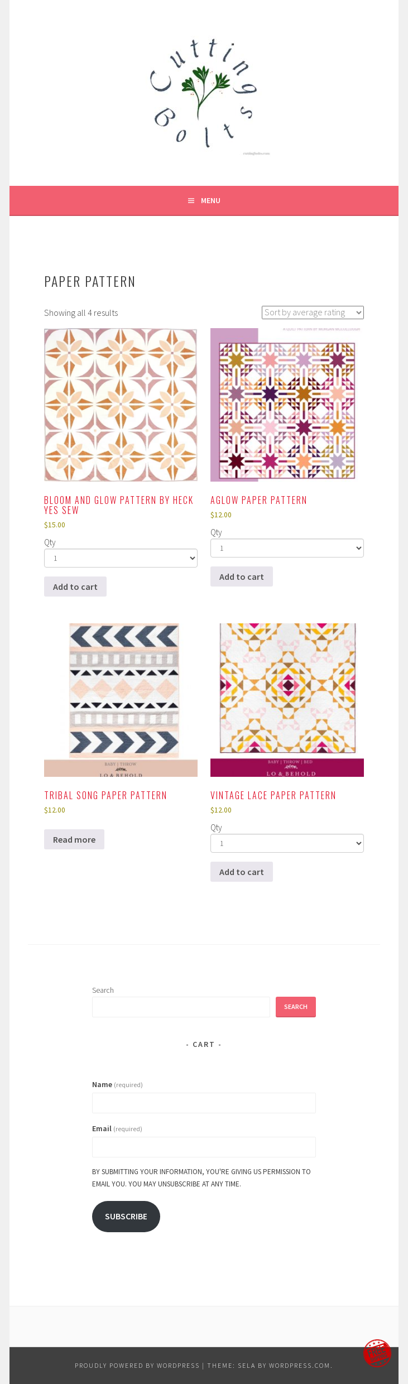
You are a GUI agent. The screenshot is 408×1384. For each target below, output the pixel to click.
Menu (210, 200)
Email (117, 1128)
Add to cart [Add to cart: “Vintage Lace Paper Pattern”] (241, 871)
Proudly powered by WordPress (137, 1365)
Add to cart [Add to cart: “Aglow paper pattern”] (241, 576)
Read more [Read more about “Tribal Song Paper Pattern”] (74, 839)
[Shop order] (313, 312)
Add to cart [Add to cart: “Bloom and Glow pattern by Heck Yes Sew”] (75, 586)
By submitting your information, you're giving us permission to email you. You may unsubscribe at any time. (201, 1178)
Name (117, 1084)
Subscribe (126, 1216)
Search (103, 990)
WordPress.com (299, 1365)
